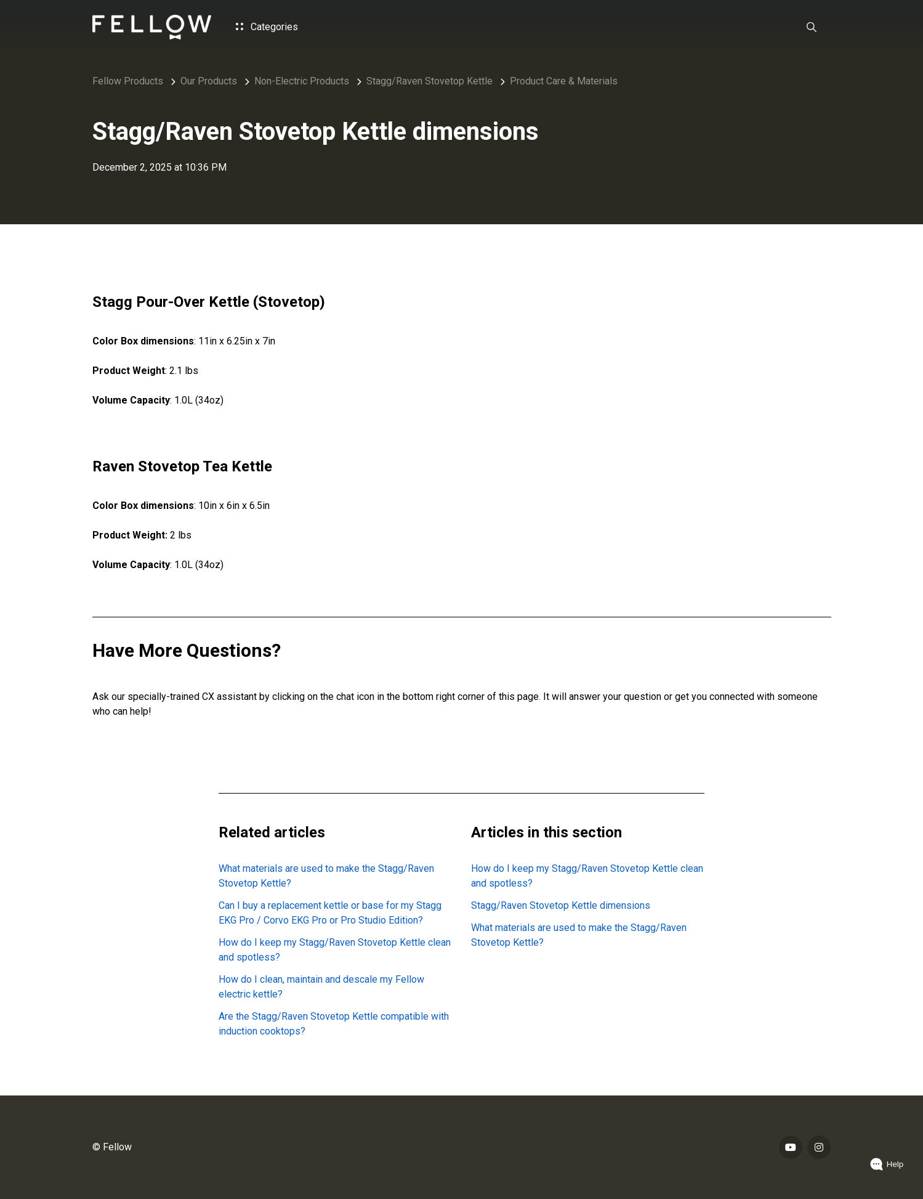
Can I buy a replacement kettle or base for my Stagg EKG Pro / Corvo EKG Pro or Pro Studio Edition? (330, 913)
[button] (811, 27)
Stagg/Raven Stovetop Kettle (429, 81)
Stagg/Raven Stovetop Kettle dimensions (560, 905)
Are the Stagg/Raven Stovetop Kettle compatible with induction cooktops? (334, 1023)
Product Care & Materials (564, 81)
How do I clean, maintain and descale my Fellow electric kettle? (321, 986)
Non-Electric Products (301, 81)
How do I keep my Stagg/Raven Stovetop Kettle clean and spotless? (335, 950)
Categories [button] (267, 27)
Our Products (208, 81)
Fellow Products (127, 81)
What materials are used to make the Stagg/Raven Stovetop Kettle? (326, 876)
